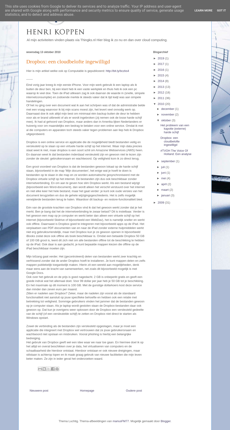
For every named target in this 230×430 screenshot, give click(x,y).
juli (163, 167)
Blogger (165, 421)
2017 (161, 64)
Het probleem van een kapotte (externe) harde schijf (174, 129)
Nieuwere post (39, 390)
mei (164, 178)
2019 (161, 58)
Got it (221, 10)
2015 (161, 75)
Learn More (203, 10)
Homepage (87, 390)
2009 (161, 202)
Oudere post (134, 390)
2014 (161, 81)
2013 (161, 87)
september (168, 161)
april (164, 184)
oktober (166, 120)
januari (166, 195)
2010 (161, 104)
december (168, 109)
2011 (161, 98)
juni (164, 172)
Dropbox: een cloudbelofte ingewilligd (169, 141)
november (168, 114)
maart (165, 189)
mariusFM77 (121, 421)
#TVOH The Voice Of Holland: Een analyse (175, 152)
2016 (161, 69)
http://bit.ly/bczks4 (117, 71)
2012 (161, 92)
